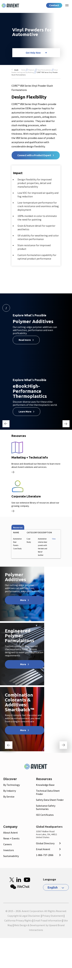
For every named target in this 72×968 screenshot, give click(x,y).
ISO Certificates (45, 814)
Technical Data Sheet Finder (48, 792)
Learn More (25, 411)
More (23, 600)
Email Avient (43, 849)
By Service (8, 796)
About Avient (10, 832)
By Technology (11, 784)
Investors (8, 850)
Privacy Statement (52, 915)
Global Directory (45, 843)
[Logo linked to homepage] (11, 5)
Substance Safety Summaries (45, 807)
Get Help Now (33, 52)
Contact (54, 5)
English (53, 887)
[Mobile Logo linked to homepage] (36, 766)
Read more (25, 340)
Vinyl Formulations (44, 70)
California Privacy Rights (18, 920)
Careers (7, 844)
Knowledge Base (45, 784)
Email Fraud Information (48, 920)
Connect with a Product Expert (34, 155)
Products (31, 70)
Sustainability (11, 856)
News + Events (11, 838)
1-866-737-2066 (44, 855)
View (54, 539)
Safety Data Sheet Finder (50, 799)
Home (23, 70)
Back (16, 70)
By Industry (9, 790)
